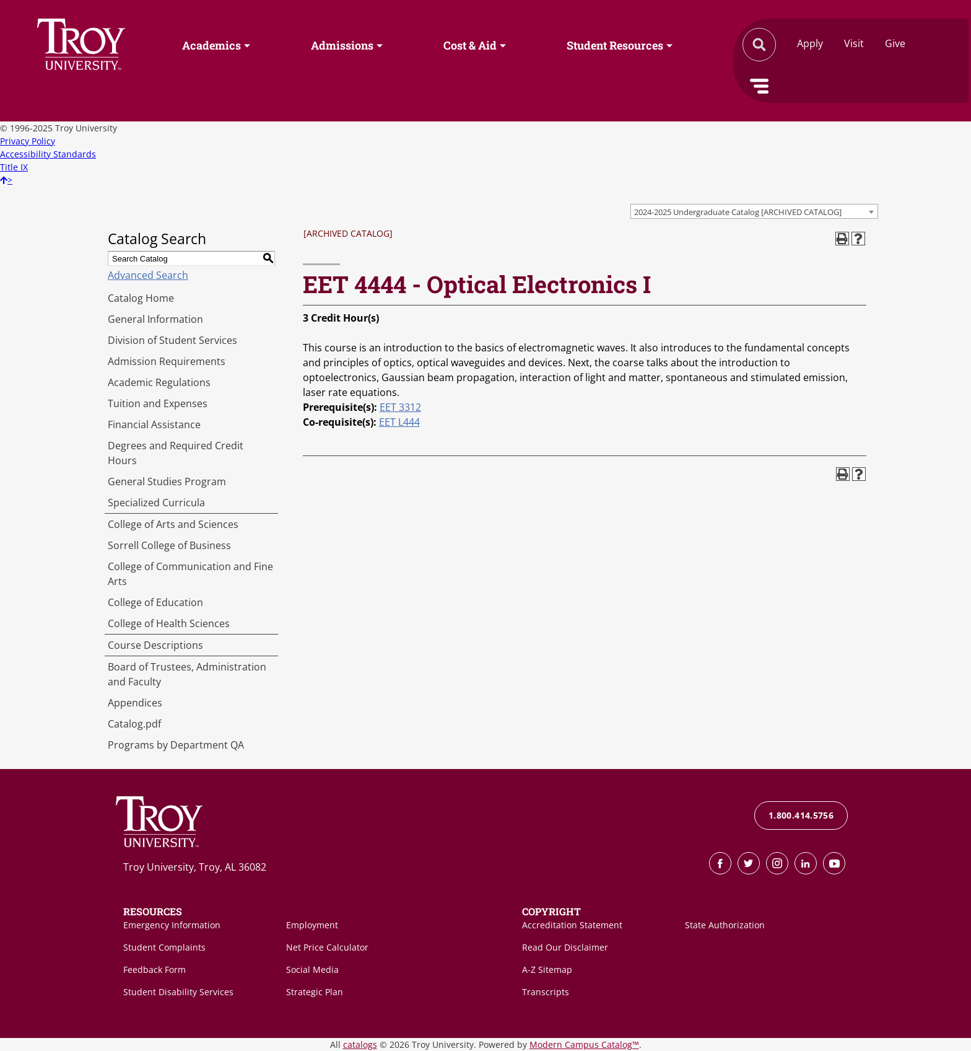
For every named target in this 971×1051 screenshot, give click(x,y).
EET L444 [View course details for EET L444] (399, 422)
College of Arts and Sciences (173, 524)
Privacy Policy (27, 141)
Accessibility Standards (48, 154)
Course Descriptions (155, 645)
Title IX (14, 167)
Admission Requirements (166, 361)
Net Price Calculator (327, 947)
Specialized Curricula (156, 502)
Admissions (342, 45)
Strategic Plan (314, 992)
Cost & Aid (470, 45)
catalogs (360, 1044)
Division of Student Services (172, 340)
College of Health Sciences (169, 623)
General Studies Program (167, 481)
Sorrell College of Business (169, 545)
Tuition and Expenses (157, 403)
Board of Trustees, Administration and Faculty (187, 674)
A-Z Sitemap (547, 969)
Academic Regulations (159, 382)
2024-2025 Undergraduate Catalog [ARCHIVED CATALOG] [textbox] (738, 212)
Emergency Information (171, 925)
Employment (312, 925)
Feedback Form (154, 969)
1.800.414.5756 (801, 815)
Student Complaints (164, 947)
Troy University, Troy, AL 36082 (194, 867)
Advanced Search (148, 275)
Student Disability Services (178, 992)
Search (81, 44)
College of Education (155, 602)
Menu (759, 86)
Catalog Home (141, 298)
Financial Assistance (154, 424)
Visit (854, 43)
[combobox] (754, 211)
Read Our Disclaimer (565, 947)
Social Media (312, 969)
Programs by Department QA (176, 745)
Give (895, 43)
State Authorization (725, 925)
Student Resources (615, 45)
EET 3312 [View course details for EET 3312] (400, 407)
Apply (810, 43)
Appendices (135, 703)
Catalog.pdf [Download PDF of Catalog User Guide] (134, 724)
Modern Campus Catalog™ (584, 1044)
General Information (155, 319)
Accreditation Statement (572, 925)
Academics (211, 45)
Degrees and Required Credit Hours (175, 453)
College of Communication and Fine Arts (190, 574)
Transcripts (545, 992)
